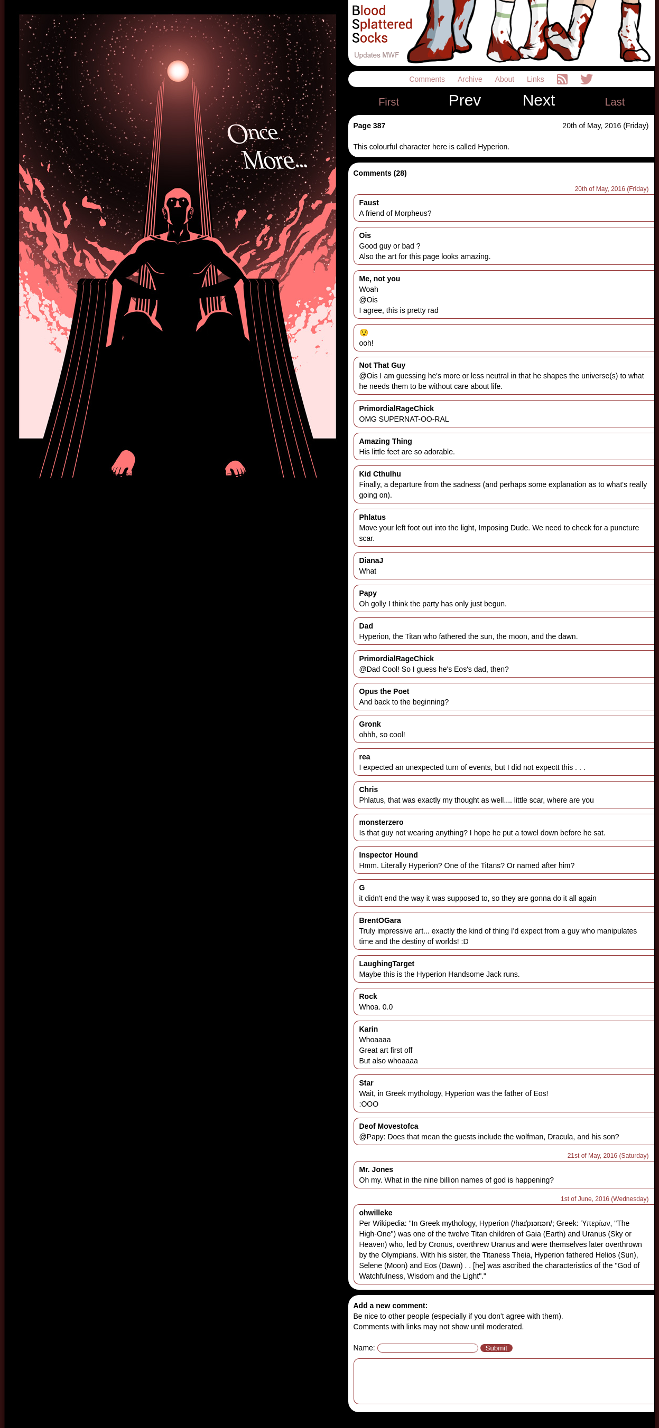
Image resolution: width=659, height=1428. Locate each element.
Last (615, 102)
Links (536, 79)
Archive (471, 79)
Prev (465, 100)
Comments (428, 79)
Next (539, 100)
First (388, 102)
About (505, 79)
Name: (364, 1348)
